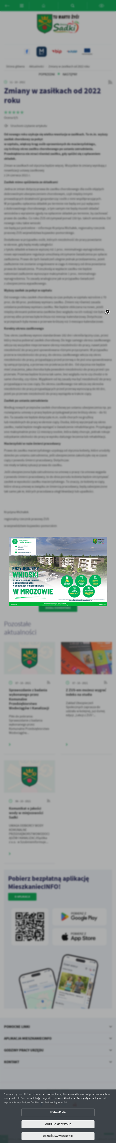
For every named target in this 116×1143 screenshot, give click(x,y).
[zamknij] (107, 312)
